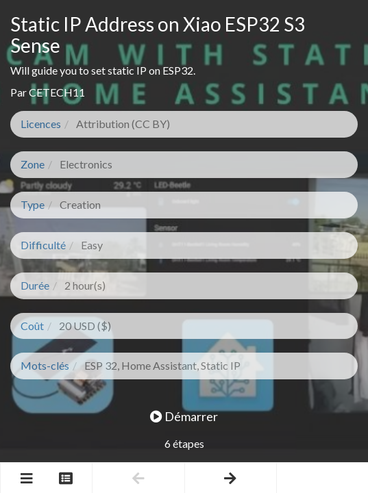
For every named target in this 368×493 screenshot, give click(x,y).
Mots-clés (45, 365)
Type (33, 204)
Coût (32, 325)
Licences (41, 123)
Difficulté (43, 244)
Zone (33, 163)
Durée (35, 285)
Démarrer (184, 416)
